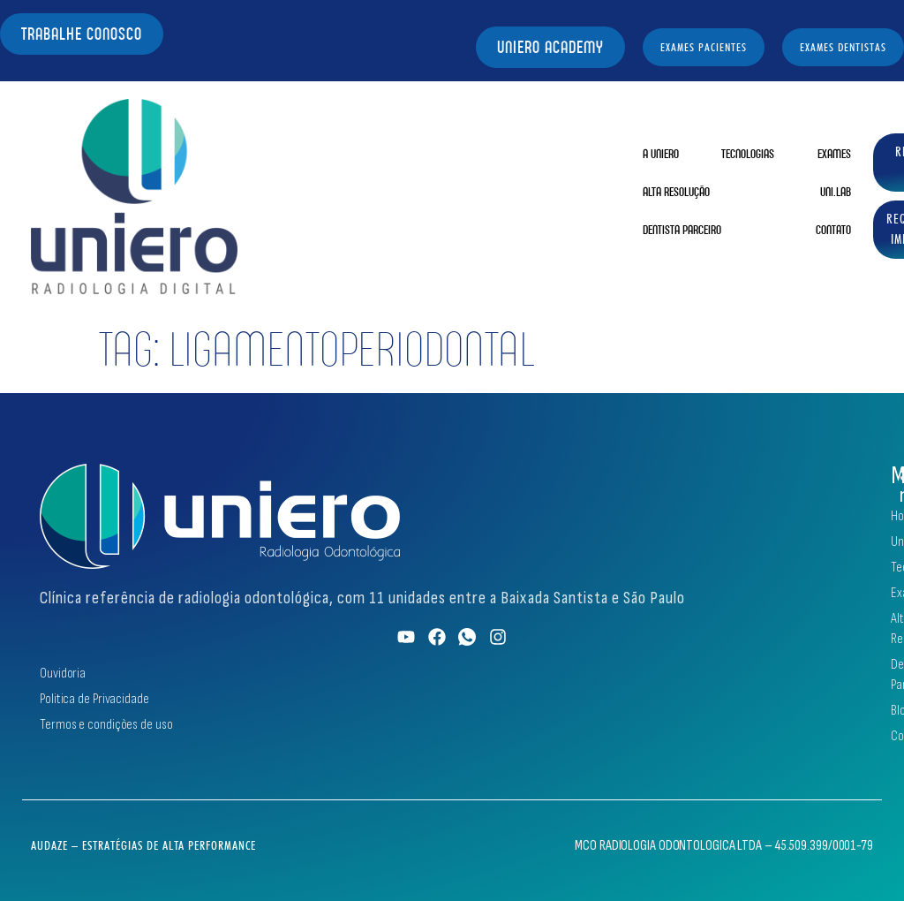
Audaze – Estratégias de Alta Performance (143, 845)
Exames (834, 154)
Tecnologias (747, 154)
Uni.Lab (835, 192)
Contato (833, 230)
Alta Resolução (676, 192)
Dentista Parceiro (682, 230)
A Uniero (661, 154)
